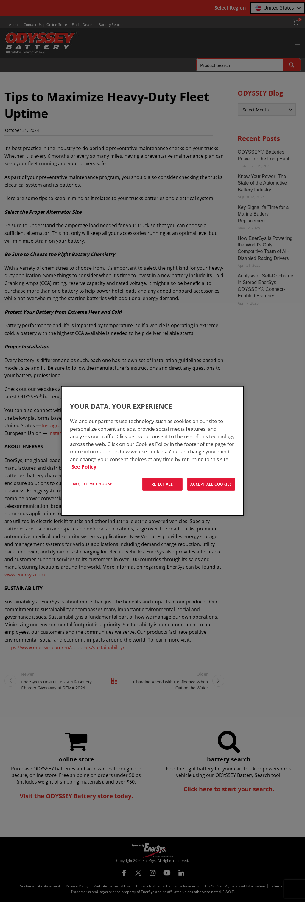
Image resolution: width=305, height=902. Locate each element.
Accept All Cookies (211, 483)
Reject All (162, 483)
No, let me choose (92, 483)
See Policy (84, 466)
